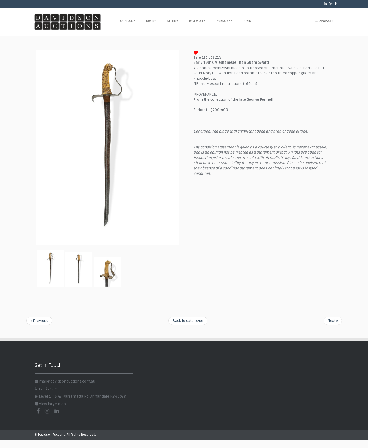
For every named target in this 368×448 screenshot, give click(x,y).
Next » (333, 320)
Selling (172, 21)
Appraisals (324, 21)
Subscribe (224, 21)
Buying (151, 21)
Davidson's (197, 21)
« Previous (39, 320)
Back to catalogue (188, 320)
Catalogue (127, 21)
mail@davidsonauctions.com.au (67, 381)
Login (247, 21)
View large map (50, 404)
